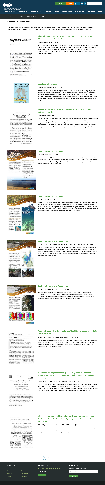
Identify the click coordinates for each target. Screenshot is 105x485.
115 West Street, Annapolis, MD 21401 (49, 468)
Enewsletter (67, 12)
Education (48, 12)
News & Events (25, 471)
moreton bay (39, 16)
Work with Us (10, 12)
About (100, 12)
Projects (91, 12)
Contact (42, 475)
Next (60, 458)
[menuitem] (10, 12)
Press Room (24, 476)
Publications (80, 12)
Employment (24, 473)
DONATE (70, 4)
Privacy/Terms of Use (42, 483)
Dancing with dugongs (47, 84)
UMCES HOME (60, 4)
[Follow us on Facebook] (75, 3)
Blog (57, 12)
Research (9, 476)
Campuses (9, 471)
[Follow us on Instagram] (85, 3)
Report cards (36, 12)
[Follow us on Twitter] (78, 3)
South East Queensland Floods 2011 (53, 151)
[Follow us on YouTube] (82, 3)
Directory (9, 473)
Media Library (23, 12)
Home (10, 16)
